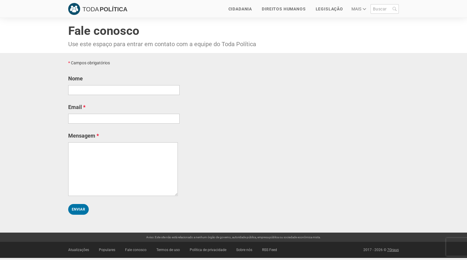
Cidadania (240, 9)
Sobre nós (244, 250)
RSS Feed (269, 250)
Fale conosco (136, 250)
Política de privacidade (208, 250)
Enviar (78, 209)
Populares (107, 250)
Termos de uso (168, 250)
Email (76, 107)
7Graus (393, 250)
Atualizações (78, 250)
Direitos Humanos (284, 9)
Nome (75, 78)
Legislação (329, 9)
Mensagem (83, 136)
